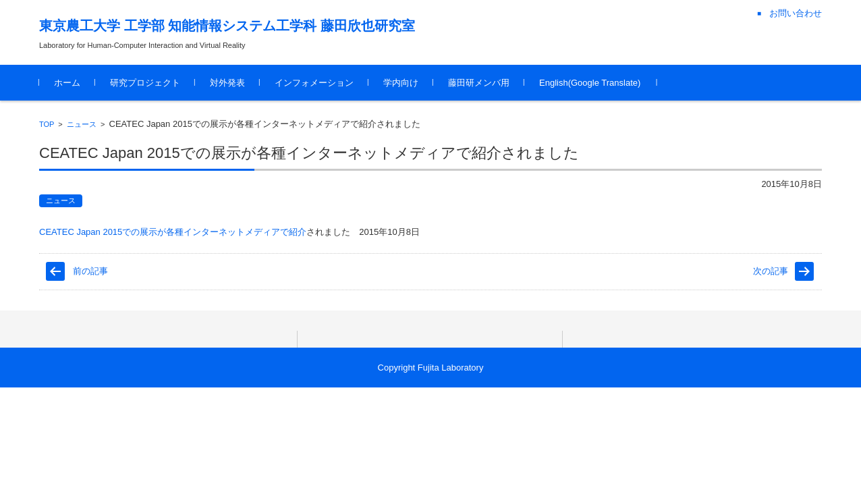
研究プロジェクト (145, 83)
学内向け (400, 83)
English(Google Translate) (589, 83)
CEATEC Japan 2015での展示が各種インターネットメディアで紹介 (172, 232)
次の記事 (770, 271)
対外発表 (227, 83)
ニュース (81, 124)
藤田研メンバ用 (478, 83)
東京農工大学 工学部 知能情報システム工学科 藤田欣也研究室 (227, 25)
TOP (46, 124)
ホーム (67, 83)
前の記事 (90, 271)
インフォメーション (314, 83)
